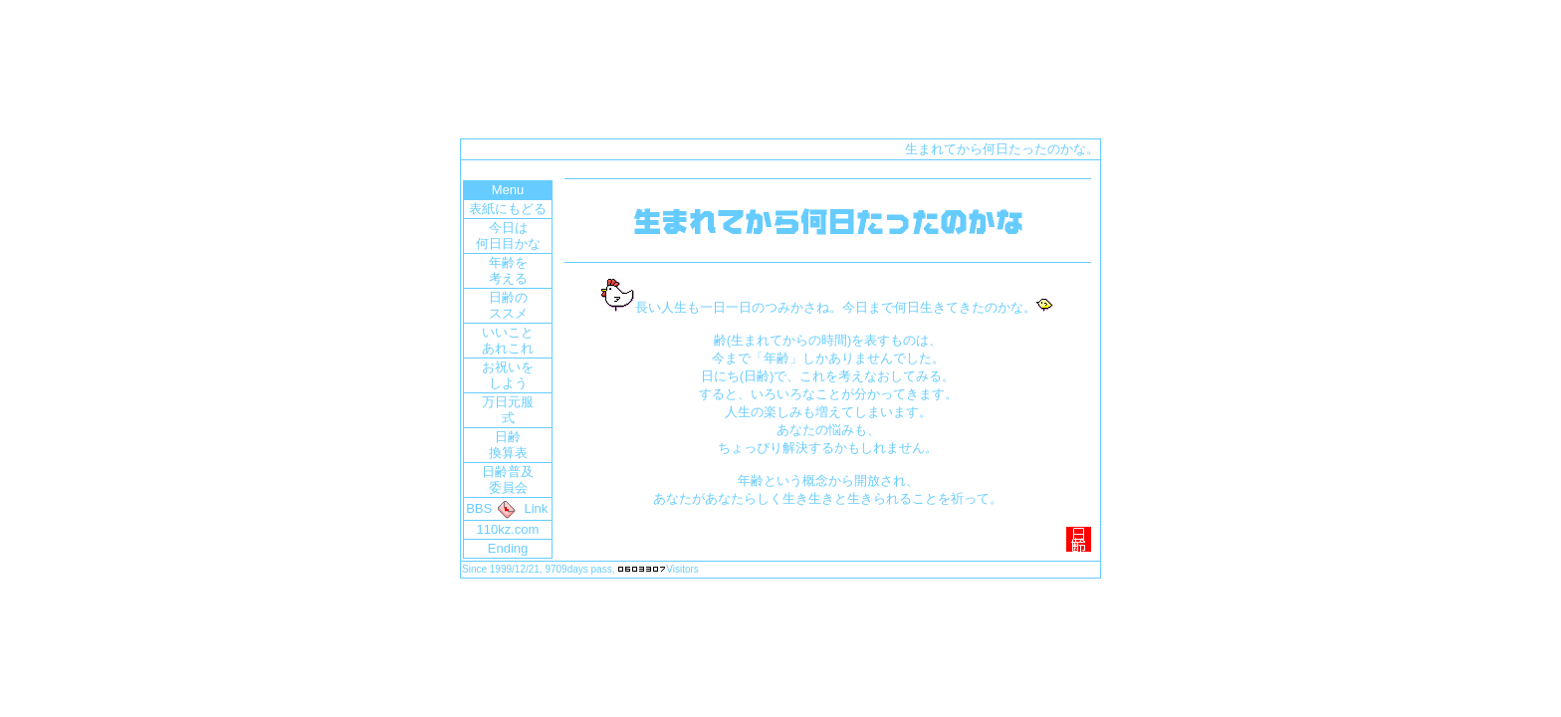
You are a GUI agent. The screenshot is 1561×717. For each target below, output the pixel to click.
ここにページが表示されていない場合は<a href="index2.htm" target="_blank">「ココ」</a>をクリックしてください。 (780, 360)
